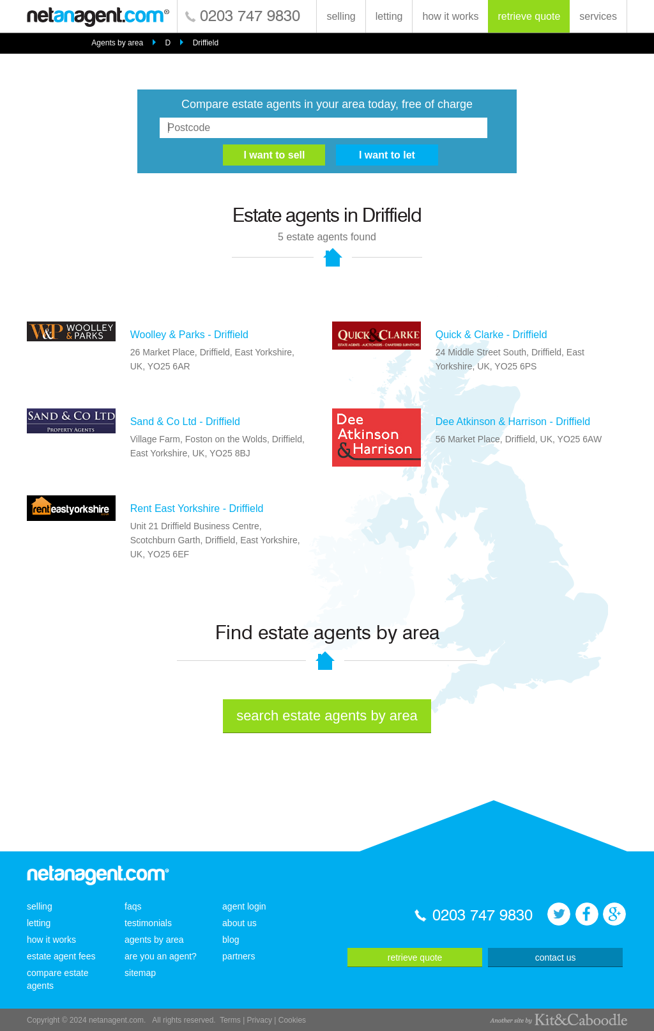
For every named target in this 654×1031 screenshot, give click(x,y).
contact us (555, 957)
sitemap (140, 973)
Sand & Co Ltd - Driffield (185, 421)
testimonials (148, 923)
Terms (230, 1020)
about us (239, 923)
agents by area (154, 939)
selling (340, 16)
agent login (244, 906)
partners (238, 956)
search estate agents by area (327, 716)
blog (230, 939)
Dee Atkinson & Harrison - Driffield (513, 421)
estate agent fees (61, 956)
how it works (450, 16)
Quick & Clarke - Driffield (491, 334)
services (598, 16)
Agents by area (117, 42)
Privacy (259, 1020)
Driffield (205, 42)
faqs (133, 906)
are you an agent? (161, 956)
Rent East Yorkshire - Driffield (197, 508)
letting (389, 16)
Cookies (292, 1020)
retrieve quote (529, 16)
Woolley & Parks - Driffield (189, 334)
